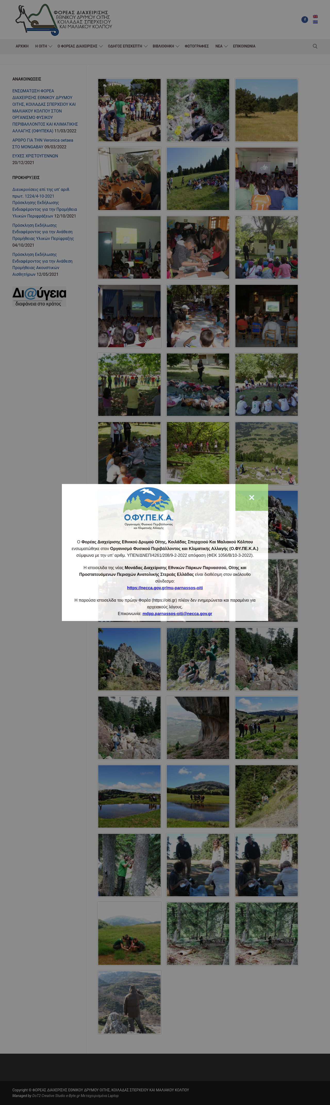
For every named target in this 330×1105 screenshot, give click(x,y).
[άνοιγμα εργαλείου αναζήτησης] (315, 46)
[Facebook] (304, 19)
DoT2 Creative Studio (48, 1096)
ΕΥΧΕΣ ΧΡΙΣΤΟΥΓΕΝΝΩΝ (35, 156)
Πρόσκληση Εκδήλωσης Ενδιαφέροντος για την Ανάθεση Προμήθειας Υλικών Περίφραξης (43, 232)
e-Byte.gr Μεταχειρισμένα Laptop (92, 1096)
